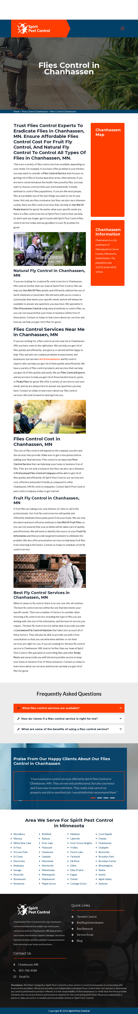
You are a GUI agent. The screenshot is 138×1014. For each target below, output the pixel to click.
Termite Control (87, 916)
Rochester (19, 883)
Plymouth (47, 847)
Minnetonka (48, 870)
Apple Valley (105, 879)
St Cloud (18, 856)
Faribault (75, 856)
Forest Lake (76, 852)
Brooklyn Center (107, 861)
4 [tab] (112, 797)
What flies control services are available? (48, 708)
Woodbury (19, 834)
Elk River (75, 861)
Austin (102, 874)
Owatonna (47, 852)
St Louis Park (21, 852)
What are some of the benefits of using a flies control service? (63, 729)
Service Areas (85, 934)
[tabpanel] (69, 73)
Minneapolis (48, 874)
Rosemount (20, 879)
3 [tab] (106, 797)
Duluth (74, 879)
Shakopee (19, 865)
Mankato (75, 834)
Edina (73, 865)
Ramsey (46, 838)
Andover (103, 883)
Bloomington (106, 865)
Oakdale (46, 856)
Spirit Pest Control (79, 1010)
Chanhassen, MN (28, 964)
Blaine (102, 870)
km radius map (108, 174)
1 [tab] (93, 797)
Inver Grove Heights (81, 843)
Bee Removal (85, 928)
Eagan (73, 874)
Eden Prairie (76, 870)
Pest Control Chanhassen (35, 111)
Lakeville (75, 838)
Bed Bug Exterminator (90, 922)
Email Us (24, 976)
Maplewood (48, 879)
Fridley (74, 847)
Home (16, 111)
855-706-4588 (28, 970)
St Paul (17, 847)
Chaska (102, 838)
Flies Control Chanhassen (63, 111)
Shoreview (19, 861)
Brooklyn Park (106, 856)
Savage (17, 870)
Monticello (48, 865)
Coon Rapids (105, 834)
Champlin (103, 847)
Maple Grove (49, 883)
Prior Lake (47, 843)
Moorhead (47, 861)
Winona (18, 838)
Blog (80, 940)
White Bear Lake (22, 843)
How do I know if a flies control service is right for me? (57, 718)
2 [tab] (99, 797)
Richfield (46, 834)
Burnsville (104, 852)
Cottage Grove (78, 883)
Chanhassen (105, 843)
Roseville (18, 874)
